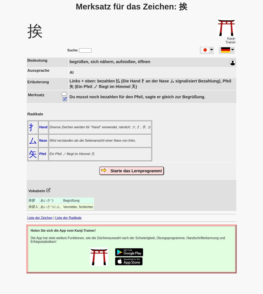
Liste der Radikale (68, 218)
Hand (43, 127)
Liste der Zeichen (40, 218)
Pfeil (42, 154)
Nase (43, 140)
